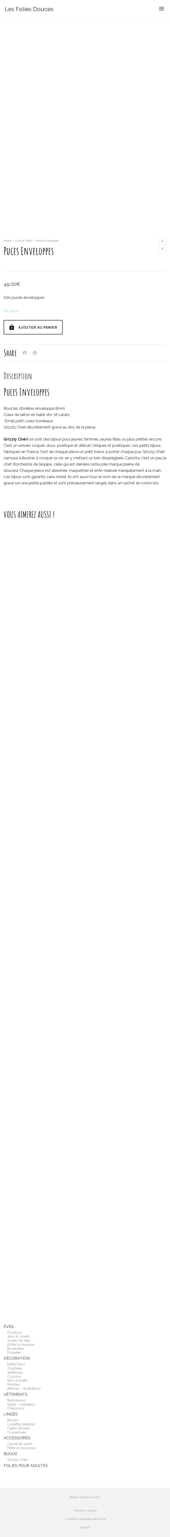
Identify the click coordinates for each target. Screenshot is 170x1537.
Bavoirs (13, 1420)
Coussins (14, 1376)
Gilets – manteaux (21, 1404)
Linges (11, 1414)
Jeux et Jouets (18, 1336)
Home (7, 240)
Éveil (9, 1326)
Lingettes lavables (21, 1424)
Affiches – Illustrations (24, 1388)
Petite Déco (16, 1364)
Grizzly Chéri (23, 240)
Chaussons (15, 1408)
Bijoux (10, 1454)
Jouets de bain (18, 1340)
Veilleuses (15, 1372)
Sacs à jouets (17, 1380)
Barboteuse (16, 1400)
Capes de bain (18, 1428)
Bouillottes (15, 1349)
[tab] (18, 376)
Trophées (14, 1368)
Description (18, 375)
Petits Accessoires (21, 1448)
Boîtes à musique (20, 1344)
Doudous (14, 1332)
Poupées (14, 1352)
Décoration (17, 1358)
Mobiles (13, 1384)
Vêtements (16, 1394)
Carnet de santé (19, 1444)
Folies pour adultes (26, 1465)
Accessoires (17, 1438)
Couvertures (16, 1432)
